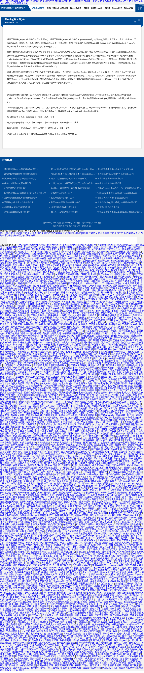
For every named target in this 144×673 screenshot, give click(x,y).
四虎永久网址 (116, 328)
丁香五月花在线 (121, 556)
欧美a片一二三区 (19, 642)
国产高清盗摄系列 (39, 510)
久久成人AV (104, 274)
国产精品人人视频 (92, 508)
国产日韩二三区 (21, 669)
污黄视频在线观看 (70, 399)
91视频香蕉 (19, 672)
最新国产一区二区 (113, 603)
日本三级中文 (87, 415)
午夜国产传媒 (76, 299)
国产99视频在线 (81, 597)
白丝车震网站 (57, 353)
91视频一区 (65, 512)
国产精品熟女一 (122, 592)
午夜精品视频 (121, 460)
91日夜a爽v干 (80, 558)
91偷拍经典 (83, 619)
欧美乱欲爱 (30, 483)
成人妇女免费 (20, 321)
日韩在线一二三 (12, 535)
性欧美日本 (67, 515)
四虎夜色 (57, 665)
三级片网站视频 (133, 406)
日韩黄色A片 (23, 572)
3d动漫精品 (6, 317)
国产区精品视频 (63, 562)
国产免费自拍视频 (42, 542)
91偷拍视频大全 (34, 631)
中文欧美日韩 (15, 512)
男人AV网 (53, 487)
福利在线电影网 (45, 667)
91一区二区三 (91, 383)
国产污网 (41, 349)
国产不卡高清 (102, 617)
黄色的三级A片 (106, 585)
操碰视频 (9, 449)
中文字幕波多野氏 (44, 517)
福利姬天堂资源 (118, 665)
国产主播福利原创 (103, 351)
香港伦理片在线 (38, 312)
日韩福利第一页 (98, 622)
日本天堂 (75, 344)
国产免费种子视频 (42, 583)
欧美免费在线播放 (24, 296)
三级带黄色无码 (21, 392)
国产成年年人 (32, 285)
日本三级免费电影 (44, 433)
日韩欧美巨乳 (22, 624)
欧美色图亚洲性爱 (96, 401)
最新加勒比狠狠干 (37, 499)
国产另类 (104, 301)
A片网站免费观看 (68, 469)
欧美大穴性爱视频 (68, 576)
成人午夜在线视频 (106, 594)
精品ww (25, 335)
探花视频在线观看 (88, 585)
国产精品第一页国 (66, 408)
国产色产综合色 (26, 260)
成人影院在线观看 (48, 469)
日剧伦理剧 (109, 508)
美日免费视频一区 (64, 342)
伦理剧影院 (86, 569)
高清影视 (44, 319)
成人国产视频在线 (75, 390)
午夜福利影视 (116, 512)
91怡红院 (71, 615)
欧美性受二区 (127, 565)
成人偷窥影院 (54, 660)
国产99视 (79, 524)
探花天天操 (21, 403)
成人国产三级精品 (50, 565)
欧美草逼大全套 (12, 333)
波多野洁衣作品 (124, 440)
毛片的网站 (7, 617)
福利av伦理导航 (114, 285)
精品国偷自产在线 (57, 381)
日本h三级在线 (65, 410)
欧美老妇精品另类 (131, 251)
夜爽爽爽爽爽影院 (64, 667)
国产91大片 (24, 474)
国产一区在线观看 (22, 603)
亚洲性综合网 (90, 262)
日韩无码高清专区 (55, 458)
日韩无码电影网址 (60, 306)
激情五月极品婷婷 (22, 567)
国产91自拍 (24, 597)
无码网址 (127, 374)
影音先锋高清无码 (28, 340)
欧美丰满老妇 (22, 494)
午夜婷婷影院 (40, 381)
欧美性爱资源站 (84, 587)
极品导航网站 (70, 281)
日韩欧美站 (74, 433)
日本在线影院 (11, 469)
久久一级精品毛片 (37, 487)
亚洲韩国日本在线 (24, 537)
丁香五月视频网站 (129, 362)
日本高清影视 (114, 492)
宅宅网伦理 (10, 572)
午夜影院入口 (31, 326)
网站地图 (30, 237)
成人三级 (134, 408)
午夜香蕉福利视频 (71, 335)
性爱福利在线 (124, 594)
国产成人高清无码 (53, 465)
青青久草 (70, 446)
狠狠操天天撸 (36, 640)
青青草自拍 (76, 444)
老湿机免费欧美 (67, 651)
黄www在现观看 (93, 260)
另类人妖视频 (103, 458)
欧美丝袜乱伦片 (82, 324)
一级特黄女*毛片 (9, 324)
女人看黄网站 (31, 249)
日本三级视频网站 (22, 367)
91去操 (30, 472)
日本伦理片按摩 (124, 528)
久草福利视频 (92, 381)
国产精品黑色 (51, 394)
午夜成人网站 (135, 474)
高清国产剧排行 (62, 421)
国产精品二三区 (21, 406)
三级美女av (86, 556)
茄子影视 (33, 644)
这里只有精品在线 (44, 431)
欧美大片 (46, 490)
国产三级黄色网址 (134, 567)
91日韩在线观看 (109, 494)
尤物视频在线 (125, 387)
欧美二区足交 (74, 574)
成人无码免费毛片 (88, 412)
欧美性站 (107, 287)
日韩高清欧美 (51, 417)
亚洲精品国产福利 (90, 421)
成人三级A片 (8, 628)
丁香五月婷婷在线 (124, 383)
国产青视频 (97, 451)
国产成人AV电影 (58, 319)
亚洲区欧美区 (60, 508)
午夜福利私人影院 (28, 524)
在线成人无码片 (66, 337)
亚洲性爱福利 (39, 251)
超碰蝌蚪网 (36, 335)
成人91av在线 (15, 592)
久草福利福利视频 (53, 387)
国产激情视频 (114, 656)
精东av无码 (127, 324)
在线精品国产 (66, 524)
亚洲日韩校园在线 (35, 531)
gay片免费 (9, 458)
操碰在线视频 (39, 522)
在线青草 (37, 356)
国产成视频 (78, 562)
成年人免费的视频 (53, 328)
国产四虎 (51, 483)
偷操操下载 (6, 344)
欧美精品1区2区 (95, 531)
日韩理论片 (6, 451)
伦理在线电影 (27, 517)
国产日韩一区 (105, 592)
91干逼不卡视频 (89, 376)
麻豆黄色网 (48, 462)
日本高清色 (117, 497)
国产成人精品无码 (27, 528)
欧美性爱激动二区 (71, 485)
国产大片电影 (102, 665)
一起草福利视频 (128, 444)
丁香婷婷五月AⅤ (116, 622)
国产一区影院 (52, 544)
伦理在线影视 (115, 515)
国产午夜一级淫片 (124, 415)
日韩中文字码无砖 (71, 253)
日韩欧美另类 (79, 371)
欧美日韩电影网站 (67, 501)
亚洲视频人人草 (80, 512)
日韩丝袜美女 (24, 274)
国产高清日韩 (123, 526)
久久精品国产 (43, 265)
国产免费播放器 (8, 612)
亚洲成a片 (95, 551)
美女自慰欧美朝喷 (94, 299)
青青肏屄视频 (39, 597)
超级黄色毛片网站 (110, 431)
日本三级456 (31, 562)
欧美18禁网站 (122, 399)
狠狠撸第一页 (26, 324)
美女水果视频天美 (9, 533)
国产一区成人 (7, 358)
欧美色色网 (53, 271)
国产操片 (75, 421)
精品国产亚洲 (116, 442)
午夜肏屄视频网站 (34, 294)
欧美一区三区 (132, 599)
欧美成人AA (50, 626)
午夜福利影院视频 (129, 378)
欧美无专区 (53, 246)
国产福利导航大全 (72, 669)
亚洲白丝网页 (99, 567)
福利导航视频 (93, 553)
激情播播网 (39, 603)
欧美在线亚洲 (53, 378)
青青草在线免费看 (54, 601)
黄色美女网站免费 (62, 269)
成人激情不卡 (83, 497)
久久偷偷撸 (122, 628)
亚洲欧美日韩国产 (87, 246)
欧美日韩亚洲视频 (116, 253)
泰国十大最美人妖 (111, 335)
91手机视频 (52, 412)
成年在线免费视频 (17, 281)
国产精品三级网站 (129, 431)
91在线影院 (26, 390)
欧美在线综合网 (69, 331)
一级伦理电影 (47, 276)
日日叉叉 (94, 597)
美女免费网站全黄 (106, 246)
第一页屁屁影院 (32, 594)
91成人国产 (16, 337)
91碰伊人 (83, 326)
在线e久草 (54, 399)
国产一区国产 (107, 294)
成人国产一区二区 (73, 640)
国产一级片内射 (34, 278)
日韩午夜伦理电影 (33, 512)
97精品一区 (51, 603)
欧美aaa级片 (54, 622)
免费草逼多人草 (39, 572)
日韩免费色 (42, 303)
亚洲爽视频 (129, 451)
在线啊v (4, 408)
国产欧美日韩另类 (132, 656)
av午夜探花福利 (52, 453)
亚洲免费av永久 (91, 444)
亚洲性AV (79, 494)
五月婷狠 (48, 278)
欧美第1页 (116, 535)
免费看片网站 (53, 549)
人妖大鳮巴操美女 (13, 299)
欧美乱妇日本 (23, 258)
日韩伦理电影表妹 (79, 481)
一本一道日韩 (116, 581)
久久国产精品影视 (15, 424)
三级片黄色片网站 (132, 535)
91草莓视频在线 (134, 419)
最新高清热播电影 (53, 281)
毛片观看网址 (42, 301)
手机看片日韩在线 (9, 517)
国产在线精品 (57, 624)
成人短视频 (55, 485)
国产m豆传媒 (111, 410)
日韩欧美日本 (27, 665)
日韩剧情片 (41, 472)
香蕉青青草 (85, 503)
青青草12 (17, 292)
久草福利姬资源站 (98, 512)
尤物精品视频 (58, 265)
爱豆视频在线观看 (132, 258)
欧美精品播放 (104, 485)
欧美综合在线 (121, 642)
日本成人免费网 (120, 408)
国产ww (27, 381)
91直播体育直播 (45, 476)
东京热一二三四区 (133, 442)
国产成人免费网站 (115, 306)
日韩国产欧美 (54, 597)
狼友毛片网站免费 (119, 371)
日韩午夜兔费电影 (95, 478)
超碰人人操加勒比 (111, 608)
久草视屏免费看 (89, 519)
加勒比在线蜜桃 (69, 378)
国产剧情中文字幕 (48, 506)
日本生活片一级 (91, 533)
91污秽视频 (108, 437)
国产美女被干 (51, 494)
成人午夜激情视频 (42, 287)
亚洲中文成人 (95, 367)
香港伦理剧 (104, 353)
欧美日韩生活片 (97, 576)
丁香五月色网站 (38, 392)
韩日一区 (98, 662)
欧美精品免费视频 (39, 358)
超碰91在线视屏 (91, 267)
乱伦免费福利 (84, 456)
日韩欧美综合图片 (57, 522)
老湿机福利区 (8, 303)
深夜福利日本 (47, 342)
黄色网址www (128, 344)
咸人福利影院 (114, 517)
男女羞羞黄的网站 (98, 490)
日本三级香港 (25, 269)
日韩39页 (113, 394)
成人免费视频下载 (68, 487)
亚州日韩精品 (68, 451)
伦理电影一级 (54, 656)
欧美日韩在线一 (127, 669)
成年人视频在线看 (55, 442)
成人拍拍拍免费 (92, 637)
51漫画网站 (127, 469)
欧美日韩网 (76, 262)
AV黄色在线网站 (119, 453)
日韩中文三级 (95, 319)
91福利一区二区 (106, 296)
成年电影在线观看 (78, 449)
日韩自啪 (67, 660)
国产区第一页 (92, 278)
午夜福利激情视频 (133, 497)
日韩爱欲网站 (121, 360)
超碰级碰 (5, 337)
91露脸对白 (134, 358)
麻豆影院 (4, 331)
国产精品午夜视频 (119, 617)
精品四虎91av (7, 537)
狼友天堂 (83, 378)
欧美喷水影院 (53, 628)
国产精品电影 (53, 315)
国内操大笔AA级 (134, 342)
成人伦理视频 (124, 553)
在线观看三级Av (122, 351)
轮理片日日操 (86, 281)
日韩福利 (113, 333)
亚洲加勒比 (84, 453)
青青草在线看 (79, 401)
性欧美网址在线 (82, 626)
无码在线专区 (51, 576)
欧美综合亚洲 (132, 390)
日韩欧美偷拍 (81, 410)
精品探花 (39, 396)
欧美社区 (138, 387)
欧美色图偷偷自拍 (57, 435)
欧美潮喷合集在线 (37, 321)
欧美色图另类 (75, 508)
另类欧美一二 (96, 603)
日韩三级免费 (7, 494)
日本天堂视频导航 (76, 478)
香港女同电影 (137, 615)
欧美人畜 (20, 628)
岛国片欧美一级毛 (87, 292)
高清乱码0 (94, 658)
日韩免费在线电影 (72, 635)
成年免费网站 (23, 251)
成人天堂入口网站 (48, 362)
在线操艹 (66, 549)
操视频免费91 (119, 626)
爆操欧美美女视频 (116, 583)
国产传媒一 (12, 462)
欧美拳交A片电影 (37, 403)
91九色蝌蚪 (77, 283)
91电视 (128, 481)
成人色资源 (113, 565)
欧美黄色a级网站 (34, 544)
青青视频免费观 (70, 656)
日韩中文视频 (70, 296)
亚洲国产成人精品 (120, 337)
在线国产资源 (102, 337)
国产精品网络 (23, 458)
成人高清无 (65, 362)
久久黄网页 (107, 658)
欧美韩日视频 (67, 653)
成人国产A (5, 256)
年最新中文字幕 (68, 599)
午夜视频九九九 (38, 647)
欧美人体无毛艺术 (27, 481)
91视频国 (60, 440)
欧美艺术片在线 (57, 478)
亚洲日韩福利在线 (46, 551)
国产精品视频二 (76, 285)
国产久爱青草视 (113, 612)
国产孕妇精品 (55, 472)
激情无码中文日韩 (50, 451)
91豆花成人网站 (76, 260)
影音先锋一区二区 (125, 508)
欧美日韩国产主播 (105, 537)
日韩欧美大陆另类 (59, 444)
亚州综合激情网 (21, 271)
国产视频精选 (85, 426)
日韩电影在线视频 (15, 278)
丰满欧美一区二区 (63, 324)
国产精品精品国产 (70, 321)
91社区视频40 (122, 303)
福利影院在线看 (89, 433)
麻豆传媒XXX (37, 515)
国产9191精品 (26, 503)
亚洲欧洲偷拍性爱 (90, 344)
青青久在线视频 (14, 483)
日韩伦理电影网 (42, 449)
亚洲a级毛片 (68, 587)
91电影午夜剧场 (76, 462)
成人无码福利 (125, 433)
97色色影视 (136, 371)
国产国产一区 (98, 306)
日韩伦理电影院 (31, 337)
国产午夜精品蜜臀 (76, 265)
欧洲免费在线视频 (43, 324)
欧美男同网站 (102, 271)
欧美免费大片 (36, 642)
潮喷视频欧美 (83, 251)
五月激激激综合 (8, 374)
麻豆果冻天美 (40, 367)
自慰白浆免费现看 (127, 283)
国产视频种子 (110, 483)
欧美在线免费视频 (90, 315)
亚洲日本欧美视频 (70, 294)
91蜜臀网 (7, 367)
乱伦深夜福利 (18, 635)
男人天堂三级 (107, 278)
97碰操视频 (61, 406)
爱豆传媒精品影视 (63, 360)
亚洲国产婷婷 (136, 301)
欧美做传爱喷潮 (134, 306)
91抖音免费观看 (74, 267)
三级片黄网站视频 (131, 265)
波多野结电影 (61, 346)
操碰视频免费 (107, 597)
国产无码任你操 (12, 276)
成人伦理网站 (8, 306)
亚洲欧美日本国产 (69, 271)
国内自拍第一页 (61, 583)
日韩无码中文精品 (91, 440)
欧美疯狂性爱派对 (58, 572)
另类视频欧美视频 (118, 519)
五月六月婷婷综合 (39, 624)
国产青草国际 (32, 540)
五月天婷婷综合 (104, 644)
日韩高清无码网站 (90, 628)
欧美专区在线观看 (115, 478)
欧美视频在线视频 (52, 290)
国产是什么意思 (58, 574)
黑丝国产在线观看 (101, 408)
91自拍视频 (87, 328)
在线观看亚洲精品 (9, 503)
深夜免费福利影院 (48, 249)
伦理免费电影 (66, 385)
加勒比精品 (73, 633)
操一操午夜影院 (81, 642)
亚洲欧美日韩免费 (35, 442)
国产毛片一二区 (47, 644)
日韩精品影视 (126, 640)
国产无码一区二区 (129, 653)
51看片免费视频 (12, 585)
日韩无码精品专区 (128, 551)
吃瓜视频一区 (27, 606)
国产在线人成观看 (103, 460)
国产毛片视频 (121, 644)
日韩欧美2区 (21, 308)
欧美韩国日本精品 (105, 465)
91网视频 (19, 285)
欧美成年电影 (50, 501)
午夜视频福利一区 (22, 542)
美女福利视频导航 (33, 453)
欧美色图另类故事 (35, 424)
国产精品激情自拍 (104, 415)
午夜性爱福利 (84, 408)
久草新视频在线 (8, 610)
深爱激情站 (104, 412)
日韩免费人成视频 (98, 378)
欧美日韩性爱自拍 (9, 651)
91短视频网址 (100, 515)
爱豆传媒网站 (20, 487)
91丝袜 (10, 619)
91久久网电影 (112, 660)
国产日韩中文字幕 (48, 535)
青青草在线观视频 (78, 572)
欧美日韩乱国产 (53, 456)
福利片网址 (69, 290)
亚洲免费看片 (117, 481)
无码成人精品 (81, 249)
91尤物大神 (99, 426)
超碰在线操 (38, 619)
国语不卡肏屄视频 (9, 390)
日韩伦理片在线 (132, 328)
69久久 (131, 485)
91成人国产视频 (31, 451)
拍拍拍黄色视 (80, 603)
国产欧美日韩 (99, 349)
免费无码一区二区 (20, 510)
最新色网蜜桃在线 (20, 446)
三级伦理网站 (101, 328)
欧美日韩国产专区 (20, 465)
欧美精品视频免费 (28, 469)
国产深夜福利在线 (83, 515)
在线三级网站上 (16, 294)
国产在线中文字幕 (52, 556)
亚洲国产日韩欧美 (107, 433)
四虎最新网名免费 (83, 385)
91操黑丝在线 (123, 369)
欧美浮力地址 (20, 369)
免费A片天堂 (54, 403)
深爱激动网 (63, 483)
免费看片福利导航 (127, 319)
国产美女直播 (70, 392)
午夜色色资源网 (76, 590)
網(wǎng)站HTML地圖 (91, 225)
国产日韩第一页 (38, 669)
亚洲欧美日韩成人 (94, 365)
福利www (114, 378)
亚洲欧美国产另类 (36, 587)
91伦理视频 (9, 399)
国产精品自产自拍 (59, 358)
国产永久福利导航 (111, 265)
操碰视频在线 (116, 547)
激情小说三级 (106, 303)
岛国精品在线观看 (106, 542)
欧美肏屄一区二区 (37, 590)
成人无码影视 (28, 633)
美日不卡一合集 (33, 419)
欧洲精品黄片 (87, 601)
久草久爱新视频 (62, 476)
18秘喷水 (102, 333)
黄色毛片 (18, 476)
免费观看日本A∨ (70, 415)
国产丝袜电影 (70, 292)
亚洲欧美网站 (118, 274)
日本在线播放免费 (76, 256)
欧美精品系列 (60, 374)
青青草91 (18, 440)
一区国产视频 (55, 392)
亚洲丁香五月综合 (35, 578)
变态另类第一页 (115, 424)
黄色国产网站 (15, 551)
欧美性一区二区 (36, 421)
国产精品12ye (111, 506)
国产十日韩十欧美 (108, 633)
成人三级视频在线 (22, 287)
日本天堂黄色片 (8, 353)
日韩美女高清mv (72, 474)
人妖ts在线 (50, 408)
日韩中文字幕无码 (121, 503)
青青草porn (92, 303)
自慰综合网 (50, 258)
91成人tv (65, 344)
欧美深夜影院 (13, 362)
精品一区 (101, 424)
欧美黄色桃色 (89, 274)
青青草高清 (12, 340)
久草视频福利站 (99, 290)
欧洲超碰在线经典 (107, 317)
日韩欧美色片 (51, 512)
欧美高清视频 (91, 308)
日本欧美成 (34, 565)
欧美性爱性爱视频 (120, 262)
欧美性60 (86, 349)
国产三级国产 (44, 374)
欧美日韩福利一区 (117, 456)
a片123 (125, 335)
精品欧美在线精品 (22, 437)
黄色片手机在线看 (99, 610)
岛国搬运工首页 (114, 601)
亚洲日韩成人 (113, 469)
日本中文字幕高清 (107, 522)
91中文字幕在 (119, 485)
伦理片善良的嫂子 (111, 501)
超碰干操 (138, 374)
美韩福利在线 (121, 385)
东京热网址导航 (134, 294)
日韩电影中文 (33, 581)
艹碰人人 (100, 601)
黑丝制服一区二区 (125, 417)
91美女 (51, 499)
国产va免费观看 (29, 426)
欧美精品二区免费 (133, 603)
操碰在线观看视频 (94, 499)
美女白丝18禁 (18, 581)
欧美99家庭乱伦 (23, 383)
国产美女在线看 (29, 585)
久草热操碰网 (108, 421)
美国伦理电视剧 (92, 283)
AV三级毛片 (91, 301)
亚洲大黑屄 (12, 597)
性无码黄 (9, 574)
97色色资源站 (47, 562)
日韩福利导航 (66, 249)
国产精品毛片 (111, 299)
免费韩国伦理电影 (57, 260)
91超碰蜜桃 (82, 624)
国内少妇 (31, 349)
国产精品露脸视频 (102, 556)
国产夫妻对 (49, 274)
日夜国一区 (43, 485)
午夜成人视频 (87, 271)
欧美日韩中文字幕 (112, 367)
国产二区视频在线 (118, 578)
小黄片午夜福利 (19, 526)
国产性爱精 (19, 560)
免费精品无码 (128, 290)
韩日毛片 (130, 590)
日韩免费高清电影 (88, 417)
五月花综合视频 (23, 619)
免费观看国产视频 (97, 374)
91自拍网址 (120, 658)
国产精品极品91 (114, 476)
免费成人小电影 (110, 312)
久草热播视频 (88, 442)
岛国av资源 (41, 260)
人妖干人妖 (14, 426)
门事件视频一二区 (133, 449)
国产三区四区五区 (43, 299)
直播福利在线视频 (22, 608)
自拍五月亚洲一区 (29, 651)
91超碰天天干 (101, 281)
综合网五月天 (55, 460)
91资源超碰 (123, 558)
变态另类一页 (71, 503)
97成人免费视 (51, 631)
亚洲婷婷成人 (71, 547)
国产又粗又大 (85, 469)
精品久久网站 (106, 446)
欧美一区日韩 (98, 324)
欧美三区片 (47, 662)
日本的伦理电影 (43, 665)
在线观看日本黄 (36, 467)
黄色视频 (135, 526)
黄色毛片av (135, 644)
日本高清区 (71, 619)
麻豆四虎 (133, 376)
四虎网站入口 (22, 351)
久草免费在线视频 (91, 335)
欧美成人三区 (136, 578)
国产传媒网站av (102, 535)
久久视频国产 (22, 358)
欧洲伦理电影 (25, 583)
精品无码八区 (107, 524)
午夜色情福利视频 (48, 326)
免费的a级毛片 (62, 283)
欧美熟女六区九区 (129, 462)
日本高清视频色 (50, 419)
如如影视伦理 (15, 394)
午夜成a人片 (19, 656)
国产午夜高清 (119, 467)
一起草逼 (37, 274)
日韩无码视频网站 (80, 306)
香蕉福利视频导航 (64, 517)
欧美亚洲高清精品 (35, 378)
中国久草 (124, 533)
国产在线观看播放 (53, 640)
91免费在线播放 (50, 351)
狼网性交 (91, 594)
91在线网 (6, 653)
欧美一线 (5, 549)
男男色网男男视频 (20, 549)
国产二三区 (122, 597)
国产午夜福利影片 (133, 490)
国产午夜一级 (48, 594)
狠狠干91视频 (64, 492)
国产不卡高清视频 (15, 349)
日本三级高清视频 (78, 346)
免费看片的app (106, 383)
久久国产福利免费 (9, 283)
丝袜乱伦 (9, 660)
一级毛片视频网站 (107, 387)
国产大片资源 (22, 649)
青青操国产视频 (131, 667)
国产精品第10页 (38, 660)
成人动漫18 (70, 662)
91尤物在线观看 (36, 315)
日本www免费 (52, 294)
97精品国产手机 (33, 331)
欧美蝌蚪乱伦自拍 (57, 317)
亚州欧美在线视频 (65, 497)
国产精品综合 (47, 283)
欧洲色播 (122, 267)
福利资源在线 (119, 403)
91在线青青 (18, 653)
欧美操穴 (18, 453)
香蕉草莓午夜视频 (15, 310)
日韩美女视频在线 (100, 497)
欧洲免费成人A (73, 440)
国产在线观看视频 (19, 647)
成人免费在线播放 (17, 590)
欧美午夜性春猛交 (79, 608)
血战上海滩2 (108, 440)
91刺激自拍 (42, 633)
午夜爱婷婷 (78, 278)
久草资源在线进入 (98, 649)
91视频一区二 (39, 474)
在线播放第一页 (61, 287)
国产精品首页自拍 (53, 428)
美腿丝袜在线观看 (117, 649)
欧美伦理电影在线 (99, 619)
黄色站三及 (134, 353)
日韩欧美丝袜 (136, 315)
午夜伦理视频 (127, 365)
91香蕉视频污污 (34, 387)
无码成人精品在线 (132, 610)
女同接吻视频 (122, 562)
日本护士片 (25, 522)
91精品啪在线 (67, 649)
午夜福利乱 (66, 642)
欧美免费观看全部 (52, 292)
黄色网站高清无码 (52, 335)
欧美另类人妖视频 (59, 365)
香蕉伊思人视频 (9, 569)
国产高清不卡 (28, 401)
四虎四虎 (80, 553)
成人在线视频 (40, 460)
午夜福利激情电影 (73, 428)
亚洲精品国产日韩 (89, 633)
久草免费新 (41, 612)
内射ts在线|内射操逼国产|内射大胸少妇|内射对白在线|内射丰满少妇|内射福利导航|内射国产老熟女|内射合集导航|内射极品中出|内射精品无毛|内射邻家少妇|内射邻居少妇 (71, 236)
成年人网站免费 (102, 356)
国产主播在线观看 (73, 637)
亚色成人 (57, 296)
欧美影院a (11, 547)
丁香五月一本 (13, 558)
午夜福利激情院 (84, 394)
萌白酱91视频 (133, 478)
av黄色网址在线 (38, 435)
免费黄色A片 (20, 467)
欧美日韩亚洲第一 (85, 526)
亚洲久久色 (67, 565)
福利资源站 (59, 542)
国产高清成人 (105, 392)
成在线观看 (121, 437)
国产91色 (105, 381)
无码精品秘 (82, 658)
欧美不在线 (102, 547)
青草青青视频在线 (113, 428)
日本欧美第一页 (49, 337)
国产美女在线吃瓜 (20, 435)
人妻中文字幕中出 (114, 406)
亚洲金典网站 (53, 515)
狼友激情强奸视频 (88, 296)
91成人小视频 (35, 369)
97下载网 (118, 647)
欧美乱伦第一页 (56, 647)
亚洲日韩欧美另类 (24, 301)
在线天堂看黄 (135, 267)
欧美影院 (47, 508)
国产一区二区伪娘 (107, 510)
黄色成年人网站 (41, 390)
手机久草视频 (7, 296)
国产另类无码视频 (114, 531)
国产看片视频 (120, 569)
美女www (121, 296)
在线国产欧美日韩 (9, 606)
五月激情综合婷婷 (118, 376)
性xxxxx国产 (6, 476)
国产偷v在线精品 (127, 483)
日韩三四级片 (124, 542)
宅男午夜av (95, 312)
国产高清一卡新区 (85, 644)
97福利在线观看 (26, 612)
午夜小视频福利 (60, 449)
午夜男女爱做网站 (59, 510)
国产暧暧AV (95, 258)
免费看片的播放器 (32, 292)
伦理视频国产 (11, 474)
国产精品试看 (73, 519)
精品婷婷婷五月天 (90, 294)
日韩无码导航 (79, 549)
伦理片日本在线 (59, 540)
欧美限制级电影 (37, 308)
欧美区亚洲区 (122, 615)
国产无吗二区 (66, 340)
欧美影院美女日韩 (132, 492)
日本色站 (35, 662)
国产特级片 (62, 594)
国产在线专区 (136, 321)
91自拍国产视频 (87, 547)
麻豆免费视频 (90, 387)
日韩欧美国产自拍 (22, 262)
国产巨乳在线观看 (83, 360)
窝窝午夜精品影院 (101, 626)
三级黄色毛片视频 (98, 326)
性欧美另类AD (109, 283)
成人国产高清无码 (94, 660)
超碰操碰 (123, 494)
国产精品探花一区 (23, 360)
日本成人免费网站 (77, 317)
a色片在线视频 (78, 531)
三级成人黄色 (135, 260)
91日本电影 (34, 490)
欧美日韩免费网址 (58, 367)
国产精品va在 (20, 622)
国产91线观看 (135, 665)
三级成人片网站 (123, 544)
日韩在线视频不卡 (89, 656)
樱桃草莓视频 (92, 494)
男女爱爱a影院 (63, 499)
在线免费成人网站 (100, 560)
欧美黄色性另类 (8, 492)
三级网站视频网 (14, 371)
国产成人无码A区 (15, 540)
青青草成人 (96, 667)
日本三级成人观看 (83, 340)
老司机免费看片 (37, 637)
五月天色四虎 (13, 335)
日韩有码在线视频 (22, 344)
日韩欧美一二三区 (27, 374)
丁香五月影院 (110, 606)
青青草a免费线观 (51, 331)
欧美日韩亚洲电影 (35, 267)
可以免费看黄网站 (37, 553)
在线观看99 (114, 326)
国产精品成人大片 (48, 524)
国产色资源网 (73, 442)
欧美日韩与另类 (93, 483)
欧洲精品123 (134, 249)
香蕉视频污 (138, 637)
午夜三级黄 (18, 419)
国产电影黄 (99, 360)
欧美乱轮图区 (62, 431)
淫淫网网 (23, 462)
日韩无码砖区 (7, 376)
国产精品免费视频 (77, 367)
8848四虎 (37, 290)
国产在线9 (35, 351)
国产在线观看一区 (17, 265)
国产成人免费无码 (97, 269)
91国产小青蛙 (98, 251)
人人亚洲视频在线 (109, 533)
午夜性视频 (30, 476)
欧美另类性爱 (55, 312)
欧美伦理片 (93, 396)
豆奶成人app (63, 258)
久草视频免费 (77, 510)
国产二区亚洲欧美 (96, 565)
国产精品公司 (96, 449)
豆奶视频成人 (131, 512)
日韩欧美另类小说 (103, 587)
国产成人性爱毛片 (43, 558)
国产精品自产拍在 (13, 576)
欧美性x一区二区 (80, 551)
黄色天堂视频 (7, 308)
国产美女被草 (85, 599)
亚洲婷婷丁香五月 (74, 647)
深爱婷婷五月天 (65, 626)
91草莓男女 (54, 553)
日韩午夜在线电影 (55, 267)
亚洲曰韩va (39, 344)
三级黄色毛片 (7, 478)
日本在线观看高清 (111, 637)
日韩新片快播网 (34, 417)
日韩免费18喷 (55, 528)
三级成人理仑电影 (10, 599)
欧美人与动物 (105, 647)
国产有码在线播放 (61, 401)
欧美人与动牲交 (119, 321)
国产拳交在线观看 (103, 340)
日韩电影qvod (11, 290)
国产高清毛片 (131, 560)
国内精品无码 (38, 458)
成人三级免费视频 (53, 635)
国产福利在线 (25, 356)
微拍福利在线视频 (17, 315)
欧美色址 (89, 562)
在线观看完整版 (95, 256)
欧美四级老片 (102, 653)
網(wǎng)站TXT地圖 (71, 225)
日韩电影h (105, 472)
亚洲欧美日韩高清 (122, 287)
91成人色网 (99, 469)
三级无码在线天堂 (48, 340)
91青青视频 (113, 269)
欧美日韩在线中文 (59, 301)
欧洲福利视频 (123, 537)
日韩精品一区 (21, 637)
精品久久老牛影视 (131, 608)
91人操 (10, 649)
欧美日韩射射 (111, 362)
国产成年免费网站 (21, 256)
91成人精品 (137, 351)
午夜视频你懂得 (76, 381)
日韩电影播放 (53, 424)
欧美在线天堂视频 (68, 417)
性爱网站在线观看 (105, 399)
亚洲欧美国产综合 (33, 394)
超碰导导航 (120, 276)
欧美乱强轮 (36, 658)
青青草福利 (69, 460)
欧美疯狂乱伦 (48, 497)
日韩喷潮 (66, 467)
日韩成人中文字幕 (117, 574)
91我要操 (99, 406)
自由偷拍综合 (135, 649)
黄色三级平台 (18, 428)
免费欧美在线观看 (24, 574)
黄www (103, 574)
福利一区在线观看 (68, 585)
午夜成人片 (125, 394)
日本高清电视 (126, 633)
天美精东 (58, 662)
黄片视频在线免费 (59, 608)
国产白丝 (83, 576)
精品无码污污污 (127, 606)
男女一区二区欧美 (46, 410)
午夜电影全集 (114, 374)
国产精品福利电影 (90, 435)
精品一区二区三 (126, 522)
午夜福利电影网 (71, 472)
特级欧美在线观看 (113, 451)
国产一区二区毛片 (110, 344)
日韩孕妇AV (109, 635)
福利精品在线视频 (33, 592)
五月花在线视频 (74, 353)
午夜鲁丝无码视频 (35, 628)
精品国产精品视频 (33, 576)
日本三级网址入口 (101, 503)
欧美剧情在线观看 (90, 472)
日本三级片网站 (103, 403)
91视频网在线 (125, 317)
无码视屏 (41, 483)
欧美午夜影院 (118, 271)
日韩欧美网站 (89, 474)
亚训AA (21, 601)
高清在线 (76, 274)
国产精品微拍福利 (133, 547)
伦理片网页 (30, 551)
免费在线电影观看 (16, 508)
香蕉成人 (92, 317)
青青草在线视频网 (98, 572)
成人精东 (133, 292)
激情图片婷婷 (128, 540)
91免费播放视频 (71, 665)
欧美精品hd (54, 303)
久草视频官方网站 (114, 590)
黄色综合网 (93, 549)
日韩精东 (102, 474)
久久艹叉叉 (82, 649)
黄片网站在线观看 (57, 612)
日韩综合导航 (48, 333)
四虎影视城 (92, 446)
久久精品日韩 (88, 458)
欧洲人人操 (36, 494)
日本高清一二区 (43, 296)
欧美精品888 (32, 342)
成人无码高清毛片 (124, 524)
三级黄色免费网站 (77, 612)
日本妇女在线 (53, 376)
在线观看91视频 (32, 415)
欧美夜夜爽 (114, 290)
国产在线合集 (68, 581)
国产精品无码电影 (42, 567)
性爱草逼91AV (63, 274)
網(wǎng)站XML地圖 (52, 225)
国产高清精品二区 (9, 615)
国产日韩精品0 (119, 353)
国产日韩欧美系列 (57, 383)
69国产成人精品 (38, 271)
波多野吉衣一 (108, 315)
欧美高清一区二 (94, 606)
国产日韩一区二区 (20, 412)
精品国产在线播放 (33, 626)
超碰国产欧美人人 (133, 662)
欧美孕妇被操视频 (88, 392)
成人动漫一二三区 (77, 374)
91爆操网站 (91, 510)
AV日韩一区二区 (135, 626)
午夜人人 (122, 292)
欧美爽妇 (70, 624)
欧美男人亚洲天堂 (133, 515)
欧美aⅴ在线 (104, 262)
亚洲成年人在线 (98, 517)
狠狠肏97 (58, 547)
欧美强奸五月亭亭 (15, 631)
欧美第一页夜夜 (106, 369)
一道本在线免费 (115, 567)
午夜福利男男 (67, 617)
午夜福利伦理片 (16, 562)
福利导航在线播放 (30, 333)
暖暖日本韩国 (72, 569)
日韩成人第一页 (98, 492)
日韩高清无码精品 (102, 599)
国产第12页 (67, 622)
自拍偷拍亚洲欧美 (124, 585)
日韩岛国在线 (66, 351)
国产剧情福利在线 (15, 578)
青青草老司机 (86, 356)
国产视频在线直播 (25, 306)
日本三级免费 (68, 303)
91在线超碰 (19, 378)
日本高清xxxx (24, 408)
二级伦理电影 (114, 401)
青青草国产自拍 (77, 594)
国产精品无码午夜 (24, 449)
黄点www (136, 356)
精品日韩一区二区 (48, 585)
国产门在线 (35, 617)
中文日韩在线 (82, 622)
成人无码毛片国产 (38, 569)
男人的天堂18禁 (115, 651)
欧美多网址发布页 (81, 567)
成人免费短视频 (31, 497)
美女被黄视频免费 (68, 412)
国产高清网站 (33, 385)
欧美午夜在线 (77, 431)
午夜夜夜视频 (13, 319)
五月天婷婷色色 (69, 453)
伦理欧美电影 (22, 660)
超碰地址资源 (40, 383)
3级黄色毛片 (111, 256)
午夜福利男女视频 (42, 269)
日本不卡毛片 (79, 269)
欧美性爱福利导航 (105, 528)
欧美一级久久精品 (63, 558)
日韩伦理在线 (92, 431)
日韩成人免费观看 (69, 419)
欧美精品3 (40, 606)
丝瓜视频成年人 (34, 635)
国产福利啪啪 (109, 553)
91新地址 (134, 642)
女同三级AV (66, 396)
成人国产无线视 (71, 528)
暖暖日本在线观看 (59, 437)
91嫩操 (109, 360)
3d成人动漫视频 (21, 312)
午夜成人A (133, 403)
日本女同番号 (43, 306)
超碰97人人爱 (132, 349)
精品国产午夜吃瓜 (117, 358)
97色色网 (105, 435)
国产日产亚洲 (51, 356)
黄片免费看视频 (102, 321)
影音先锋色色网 (128, 299)
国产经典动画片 (123, 278)
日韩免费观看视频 (84, 351)
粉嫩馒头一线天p (35, 601)
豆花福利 (80, 446)
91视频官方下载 (128, 269)
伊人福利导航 (83, 560)
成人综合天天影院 (120, 356)
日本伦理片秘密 (14, 497)
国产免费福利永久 (119, 301)
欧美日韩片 (21, 553)
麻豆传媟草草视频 (102, 569)
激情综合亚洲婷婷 (32, 501)
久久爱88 (111, 576)
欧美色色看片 (22, 253)
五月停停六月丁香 (93, 428)
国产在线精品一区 (17, 565)
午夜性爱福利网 (68, 246)
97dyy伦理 (79, 333)
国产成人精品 (93, 265)
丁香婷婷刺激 (13, 633)
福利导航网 (61, 433)
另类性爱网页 (83, 631)
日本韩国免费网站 (37, 526)
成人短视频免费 (26, 610)
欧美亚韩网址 (113, 426)
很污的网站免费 (46, 440)
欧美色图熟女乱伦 (99, 481)
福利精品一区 (53, 344)
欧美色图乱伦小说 (35, 310)
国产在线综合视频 (79, 583)
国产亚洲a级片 (89, 253)
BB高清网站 (43, 481)
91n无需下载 (110, 319)
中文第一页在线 (128, 312)
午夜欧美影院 (117, 419)
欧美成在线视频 (41, 608)
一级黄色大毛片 (79, 258)
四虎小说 (126, 637)
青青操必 (129, 424)
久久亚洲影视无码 (62, 567)
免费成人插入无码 (112, 258)
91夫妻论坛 (91, 647)
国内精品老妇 (96, 410)
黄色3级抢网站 (7, 251)
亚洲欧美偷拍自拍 (13, 415)
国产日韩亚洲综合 (104, 562)
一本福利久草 (79, 362)
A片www (114, 653)
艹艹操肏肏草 (77, 365)
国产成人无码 (68, 553)
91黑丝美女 (19, 267)
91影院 (31, 265)
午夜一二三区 (136, 519)
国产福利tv (6, 560)
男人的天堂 (122, 315)
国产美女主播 (87, 406)
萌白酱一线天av (55, 474)
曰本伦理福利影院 (36, 656)
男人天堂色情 (118, 412)
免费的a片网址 (110, 669)
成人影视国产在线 (104, 544)
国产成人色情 (136, 281)
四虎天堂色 (89, 537)
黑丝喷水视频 (67, 560)
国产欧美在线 (33, 508)
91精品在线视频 (28, 667)
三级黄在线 (136, 335)
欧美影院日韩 (101, 394)
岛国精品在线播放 (87, 522)
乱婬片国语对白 (55, 308)
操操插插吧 (27, 396)
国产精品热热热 (106, 417)
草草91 (90, 371)
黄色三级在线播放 (43, 360)
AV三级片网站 (25, 547)
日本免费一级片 (116, 572)
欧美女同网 (6, 499)
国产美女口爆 (132, 581)
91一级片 (122, 631)
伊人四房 (23, 569)
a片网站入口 (120, 260)
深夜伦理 (108, 642)
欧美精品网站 (99, 651)
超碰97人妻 (52, 578)
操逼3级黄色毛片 (87, 542)
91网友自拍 (38, 408)
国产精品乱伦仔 (34, 328)
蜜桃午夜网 (124, 256)
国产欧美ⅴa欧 (25, 460)
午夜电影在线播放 (55, 606)
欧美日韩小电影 (60, 490)
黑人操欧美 (117, 560)
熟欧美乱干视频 (14, 626)
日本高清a (78, 660)
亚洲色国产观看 (8, 269)
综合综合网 (87, 321)
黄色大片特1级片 (30, 319)
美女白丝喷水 (107, 549)
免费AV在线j (30, 440)
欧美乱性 (103, 376)
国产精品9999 (42, 610)
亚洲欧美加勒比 (78, 287)
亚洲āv (49, 421)
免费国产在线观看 (114, 390)
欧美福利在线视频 (92, 669)
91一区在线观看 (71, 592)
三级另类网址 (41, 574)
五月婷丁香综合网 (84, 544)
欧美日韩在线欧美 (55, 310)
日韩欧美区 (54, 321)
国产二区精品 (22, 376)
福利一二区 (131, 622)
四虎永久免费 (77, 301)
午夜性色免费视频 (30, 599)
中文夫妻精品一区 (27, 410)
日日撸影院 (43, 444)
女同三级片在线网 (27, 365)
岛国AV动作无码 (98, 358)
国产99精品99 (136, 558)
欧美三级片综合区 (67, 426)
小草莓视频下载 (8, 260)
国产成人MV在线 (118, 249)
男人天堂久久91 (14, 506)
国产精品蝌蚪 (70, 465)
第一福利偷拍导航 (50, 415)
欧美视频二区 (88, 399)
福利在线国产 (88, 528)
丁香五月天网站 (47, 371)
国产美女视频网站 (79, 610)
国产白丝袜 (61, 537)
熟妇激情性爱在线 (106, 558)
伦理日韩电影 (13, 401)
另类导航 (18, 346)
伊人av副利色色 (49, 385)
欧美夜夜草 (17, 326)
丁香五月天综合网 (78, 490)
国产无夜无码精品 (68, 506)
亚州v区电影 (19, 587)
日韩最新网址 (83, 290)
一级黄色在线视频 (34, 653)
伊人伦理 (23, 246)
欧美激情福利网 (67, 631)
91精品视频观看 (29, 362)
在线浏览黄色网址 (126, 487)
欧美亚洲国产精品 (15, 544)
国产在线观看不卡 (88, 487)
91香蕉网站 (7, 637)
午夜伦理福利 (88, 424)
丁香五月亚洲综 (89, 592)
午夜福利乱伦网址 (132, 476)
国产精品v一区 (136, 597)
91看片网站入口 (71, 556)
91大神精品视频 (16, 342)
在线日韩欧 (61, 462)
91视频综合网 (57, 390)
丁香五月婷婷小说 (134, 619)
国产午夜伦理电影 (103, 385)
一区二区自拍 (67, 544)
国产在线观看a (40, 478)
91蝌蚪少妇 (97, 506)
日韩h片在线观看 (30, 276)
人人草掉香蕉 (117, 619)
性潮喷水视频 (106, 331)
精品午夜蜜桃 (82, 517)
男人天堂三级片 (90, 574)
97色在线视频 (35, 281)
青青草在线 (78, 499)
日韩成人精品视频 (50, 599)
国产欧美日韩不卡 (123, 331)
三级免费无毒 (99, 456)
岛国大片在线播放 (84, 617)
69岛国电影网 (55, 669)
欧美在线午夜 (83, 451)
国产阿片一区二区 (98, 249)
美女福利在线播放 (107, 292)
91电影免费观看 (16, 385)
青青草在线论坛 (24, 399)
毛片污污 (96, 631)
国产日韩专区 (79, 476)
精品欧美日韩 (66, 494)
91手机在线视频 (23, 478)
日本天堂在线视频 (88, 369)
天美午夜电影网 (34, 560)
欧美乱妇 (72, 522)
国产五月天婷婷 (120, 472)
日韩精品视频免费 (49, 651)
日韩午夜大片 (66, 578)
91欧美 (23, 421)
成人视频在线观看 (118, 346)
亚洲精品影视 (22, 662)
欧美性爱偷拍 (41, 399)
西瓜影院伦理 (90, 353)
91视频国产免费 (109, 267)
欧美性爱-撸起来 (34, 428)
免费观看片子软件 (59, 610)
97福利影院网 (133, 381)
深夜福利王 (95, 608)
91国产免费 (80, 396)
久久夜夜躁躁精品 (25, 303)
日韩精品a (118, 599)
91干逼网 (28, 299)
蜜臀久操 (13, 524)
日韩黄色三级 (113, 324)
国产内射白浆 (105, 276)
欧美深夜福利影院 (109, 444)
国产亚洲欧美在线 (88, 331)
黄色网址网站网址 (94, 390)
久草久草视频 (95, 287)
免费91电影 (38, 258)
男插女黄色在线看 (75, 606)
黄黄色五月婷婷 (125, 576)
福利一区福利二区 (95, 285)
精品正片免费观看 (13, 594)
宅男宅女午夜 (69, 456)
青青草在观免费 (55, 637)
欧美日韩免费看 (107, 487)
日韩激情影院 (52, 642)
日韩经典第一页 (14, 381)
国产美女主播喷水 (37, 317)
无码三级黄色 (57, 446)
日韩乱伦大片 (118, 381)
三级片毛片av (73, 458)
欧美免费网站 (31, 371)
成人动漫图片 (70, 312)
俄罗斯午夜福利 (53, 533)
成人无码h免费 (54, 251)
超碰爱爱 (35, 406)
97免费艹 (23, 640)
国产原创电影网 (127, 333)
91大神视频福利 (62, 278)
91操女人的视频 (41, 262)
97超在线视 (126, 396)
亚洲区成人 (96, 642)
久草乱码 (59, 276)
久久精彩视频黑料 (53, 369)
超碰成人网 (43, 365)
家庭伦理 (123, 308)
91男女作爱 (9, 258)
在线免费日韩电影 (127, 310)
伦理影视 (120, 294)
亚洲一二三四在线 (95, 540)
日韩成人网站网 (87, 465)
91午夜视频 (36, 253)
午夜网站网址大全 (44, 537)
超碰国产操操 (55, 503)
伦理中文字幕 (129, 401)
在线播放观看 (31, 506)
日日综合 (39, 533)
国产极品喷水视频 (112, 667)
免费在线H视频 (34, 556)
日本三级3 (73, 406)
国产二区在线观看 (15, 387)
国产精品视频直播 (98, 624)
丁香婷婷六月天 (131, 517)
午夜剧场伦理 (31, 346)
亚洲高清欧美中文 (105, 526)
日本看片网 (69, 251)
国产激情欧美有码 (39, 353)
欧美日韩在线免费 (108, 308)
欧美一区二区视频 (54, 619)
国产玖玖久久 (114, 251)
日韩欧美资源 (92, 462)
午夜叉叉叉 (69, 526)
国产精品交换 (134, 253)
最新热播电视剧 (67, 394)
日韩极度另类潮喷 (70, 315)
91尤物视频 (30, 485)
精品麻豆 (62, 285)
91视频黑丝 (121, 446)
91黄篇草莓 (95, 501)
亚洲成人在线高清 (59, 262)
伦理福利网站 (112, 540)
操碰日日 (42, 528)
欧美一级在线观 (9, 640)
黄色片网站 (103, 419)
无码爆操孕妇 (20, 644)
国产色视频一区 (41, 437)
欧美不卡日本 (37, 376)
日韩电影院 (23, 353)
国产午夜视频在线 (46, 492)
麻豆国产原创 (82, 667)
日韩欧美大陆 (54, 587)
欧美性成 (81, 303)
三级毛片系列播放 (84, 653)
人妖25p (102, 253)
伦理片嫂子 (102, 442)
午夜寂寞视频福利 (132, 612)
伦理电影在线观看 (65, 658)
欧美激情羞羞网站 (99, 342)
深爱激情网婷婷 (40, 256)
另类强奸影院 (131, 601)
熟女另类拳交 (112, 365)
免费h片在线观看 (52, 253)
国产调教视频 (109, 631)
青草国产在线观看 (92, 635)
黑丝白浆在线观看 (72, 387)
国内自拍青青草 (85, 615)
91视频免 (45, 540)
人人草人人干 (72, 601)
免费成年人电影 (37, 246)
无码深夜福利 (66, 535)
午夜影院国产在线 (73, 308)
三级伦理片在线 (130, 326)
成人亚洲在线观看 (101, 467)
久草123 (92, 558)
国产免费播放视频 (39, 446)
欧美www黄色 (56, 569)
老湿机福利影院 (85, 662)
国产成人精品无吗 (29, 283)
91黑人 (24, 456)
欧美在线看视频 (56, 519)
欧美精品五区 (119, 458)
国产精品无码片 (110, 551)
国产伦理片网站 (57, 633)
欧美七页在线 (37, 412)
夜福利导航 (16, 501)
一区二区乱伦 (91, 640)
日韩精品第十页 (16, 556)
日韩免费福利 (72, 276)
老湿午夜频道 (54, 349)
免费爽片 (108, 260)
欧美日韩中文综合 (43, 547)
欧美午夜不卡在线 (68, 356)
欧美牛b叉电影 (52, 467)
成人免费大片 (20, 317)
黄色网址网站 (18, 417)
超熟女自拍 (36, 465)
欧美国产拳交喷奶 (134, 531)
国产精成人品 (117, 342)
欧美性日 (67, 597)
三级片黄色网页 (84, 460)
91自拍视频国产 (58, 256)
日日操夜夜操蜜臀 (70, 376)
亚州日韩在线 (84, 651)
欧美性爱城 (10, 274)
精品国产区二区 (125, 246)
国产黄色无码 (17, 331)
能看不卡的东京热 (52, 592)
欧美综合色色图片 (129, 506)
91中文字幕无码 (131, 285)
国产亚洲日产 (18, 531)
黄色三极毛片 (129, 499)
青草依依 (24, 615)
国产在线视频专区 (99, 581)
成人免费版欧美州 (134, 651)
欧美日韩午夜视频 (60, 481)
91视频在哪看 (110, 310)
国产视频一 (117, 435)
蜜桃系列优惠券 (112, 499)
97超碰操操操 (130, 367)
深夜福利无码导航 (9, 665)
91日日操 (8, 440)
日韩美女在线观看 (104, 615)
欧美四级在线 (82, 342)
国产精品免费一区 (50, 581)
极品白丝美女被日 (9, 421)
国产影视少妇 (18, 442)
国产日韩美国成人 (98, 346)
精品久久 (103, 519)
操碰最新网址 (102, 371)
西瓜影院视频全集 (75, 310)
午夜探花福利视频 (117, 474)
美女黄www (82, 581)
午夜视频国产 (63, 531)
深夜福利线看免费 (94, 590)
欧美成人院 (6, 262)
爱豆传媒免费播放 (77, 319)
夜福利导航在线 (14, 249)
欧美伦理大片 (63, 551)
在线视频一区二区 (72, 349)
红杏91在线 (25, 290)
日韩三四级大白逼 (24, 431)
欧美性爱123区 (75, 383)
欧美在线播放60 (28, 444)
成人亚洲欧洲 (7, 658)
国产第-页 (83, 501)
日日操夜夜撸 (37, 549)
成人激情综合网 (95, 362)
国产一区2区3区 (93, 310)
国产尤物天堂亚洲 (118, 281)
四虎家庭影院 (7, 253)
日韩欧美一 (74, 435)
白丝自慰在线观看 (37, 519)
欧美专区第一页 (116, 349)
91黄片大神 (137, 635)
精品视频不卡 (70, 369)
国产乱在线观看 (122, 587)
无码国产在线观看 (17, 490)
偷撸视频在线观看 (85, 337)
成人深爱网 (76, 437)
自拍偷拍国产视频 (109, 396)
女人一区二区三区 (123, 392)
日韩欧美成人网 (89, 276)
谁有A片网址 (87, 665)
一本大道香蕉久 (88, 419)
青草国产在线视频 (129, 660)
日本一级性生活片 (92, 437)
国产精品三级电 (96, 612)
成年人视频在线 (98, 583)
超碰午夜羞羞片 (29, 535)
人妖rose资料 (40, 503)
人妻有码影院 (137, 303)
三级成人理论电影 (47, 426)
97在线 (13, 408)
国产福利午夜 (107, 628)
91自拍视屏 (68, 403)
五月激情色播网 (49, 285)
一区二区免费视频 (72, 533)
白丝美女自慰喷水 (83, 578)
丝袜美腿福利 (20, 499)
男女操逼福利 (101, 578)
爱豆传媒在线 (126, 410)
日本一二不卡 (48, 406)
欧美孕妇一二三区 (125, 465)
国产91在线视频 (64, 333)
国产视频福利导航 (130, 426)
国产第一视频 (18, 328)
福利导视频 (116, 610)
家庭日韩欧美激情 (109, 462)
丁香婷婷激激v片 (17, 472)
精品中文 (83, 312)
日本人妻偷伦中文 (131, 501)
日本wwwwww (44, 401)
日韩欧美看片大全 (70, 424)
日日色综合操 (116, 490)
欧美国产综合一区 (9, 522)
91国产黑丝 (17, 485)
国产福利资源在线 (68, 326)
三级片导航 (91, 333)
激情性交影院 (65, 603)
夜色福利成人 (52, 396)
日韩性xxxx (27, 558)
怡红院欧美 (133, 458)
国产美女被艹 (123, 421)
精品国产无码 (55, 526)
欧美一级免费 (92, 524)
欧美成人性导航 (26, 433)
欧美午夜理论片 (122, 340)
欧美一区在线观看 (81, 467)
